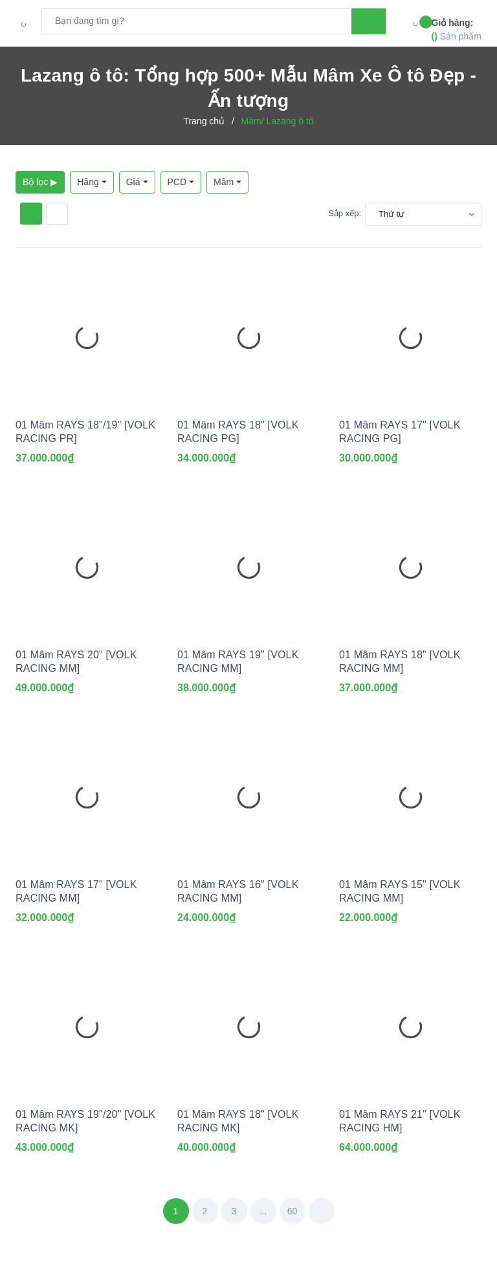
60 (292, 1211)
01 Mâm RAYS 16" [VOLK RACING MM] (238, 891)
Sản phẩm (456, 28)
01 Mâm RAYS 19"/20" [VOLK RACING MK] (85, 1121)
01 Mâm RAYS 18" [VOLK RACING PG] (238, 431)
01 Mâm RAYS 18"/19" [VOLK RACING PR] (85, 431)
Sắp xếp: (344, 213)
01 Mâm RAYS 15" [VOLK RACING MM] (400, 891)
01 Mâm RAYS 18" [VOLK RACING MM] (400, 661)
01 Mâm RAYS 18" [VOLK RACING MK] (238, 1121)
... (263, 1211)
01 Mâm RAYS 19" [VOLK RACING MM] (238, 661)
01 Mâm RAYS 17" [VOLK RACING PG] (400, 431)
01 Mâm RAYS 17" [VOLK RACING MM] (76, 891)
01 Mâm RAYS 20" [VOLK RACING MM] (76, 661)
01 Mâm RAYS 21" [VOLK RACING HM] (400, 1121)
